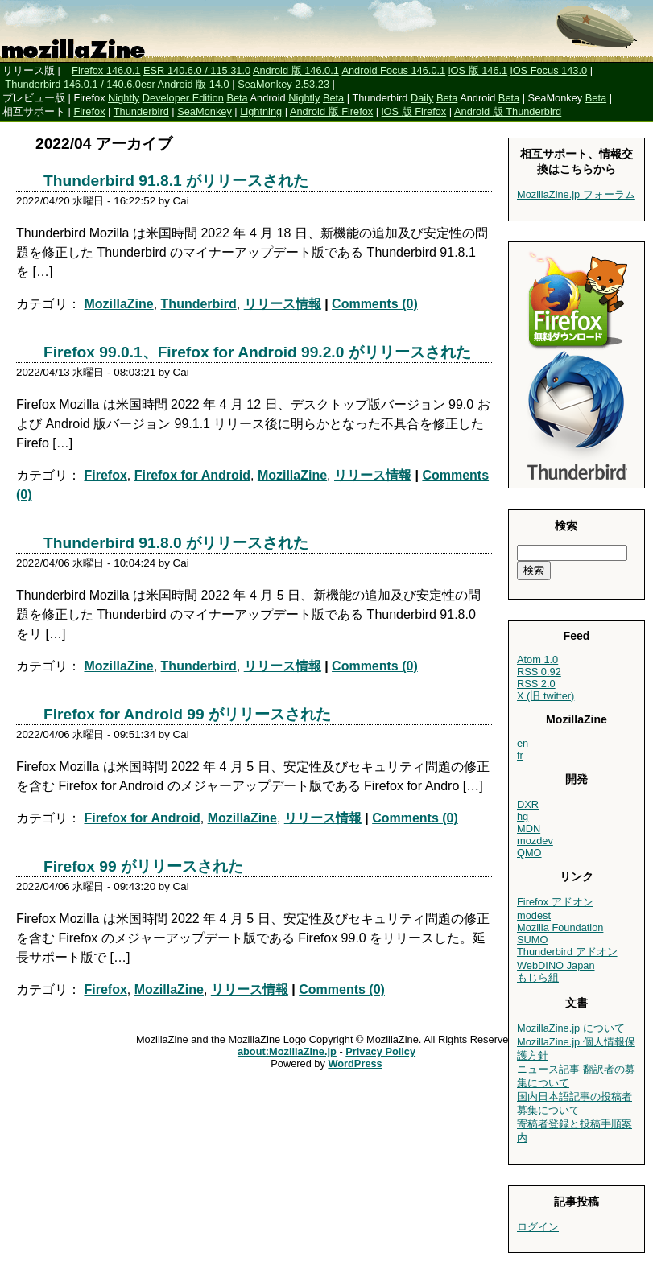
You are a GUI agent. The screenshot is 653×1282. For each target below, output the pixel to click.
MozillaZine (118, 304)
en (522, 743)
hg (522, 816)
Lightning (261, 111)
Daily (422, 98)
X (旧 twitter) (545, 696)
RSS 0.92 (539, 672)
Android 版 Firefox (331, 111)
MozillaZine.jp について (571, 1028)
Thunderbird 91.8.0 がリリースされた (175, 542)
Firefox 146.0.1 (106, 70)
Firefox (89, 111)
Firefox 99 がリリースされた (143, 866)
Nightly (123, 98)
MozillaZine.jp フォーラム (576, 194)
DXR (528, 804)
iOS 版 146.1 (477, 70)
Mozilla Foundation (560, 927)
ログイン (538, 1227)
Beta (236, 98)
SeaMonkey (204, 111)
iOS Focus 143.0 (548, 70)
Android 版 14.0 (193, 84)
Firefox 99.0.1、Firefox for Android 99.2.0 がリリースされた (257, 352)
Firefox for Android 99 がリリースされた (187, 714)
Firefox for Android (192, 475)
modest (534, 915)
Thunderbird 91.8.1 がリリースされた (175, 180)
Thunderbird (141, 111)
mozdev (535, 841)
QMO (529, 853)
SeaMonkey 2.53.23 (283, 84)
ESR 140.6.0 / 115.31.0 (196, 70)
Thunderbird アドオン (567, 952)
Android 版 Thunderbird (507, 111)
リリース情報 (282, 304)
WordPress (355, 1063)
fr (520, 755)
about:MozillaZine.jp (287, 1051)
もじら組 (538, 977)
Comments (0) (375, 304)
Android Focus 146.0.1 (393, 70)
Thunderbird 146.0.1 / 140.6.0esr (80, 84)
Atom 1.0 (537, 659)
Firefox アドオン (555, 902)
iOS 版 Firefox (414, 111)
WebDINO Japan (556, 965)
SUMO (532, 940)
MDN (528, 828)
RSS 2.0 (536, 684)
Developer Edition (183, 98)
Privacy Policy (380, 1051)
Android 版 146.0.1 (296, 70)
